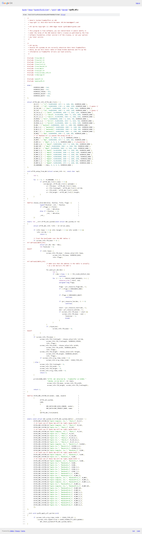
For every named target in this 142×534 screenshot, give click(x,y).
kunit (24, 9)
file (63, 14)
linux (30, 9)
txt (133, 531)
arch (54, 9)
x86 (59, 9)
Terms (23, 531)
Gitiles (12, 531)
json (138, 531)
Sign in (138, 3)
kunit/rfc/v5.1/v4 (41, 9)
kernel (65, 9)
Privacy (17, 531)
